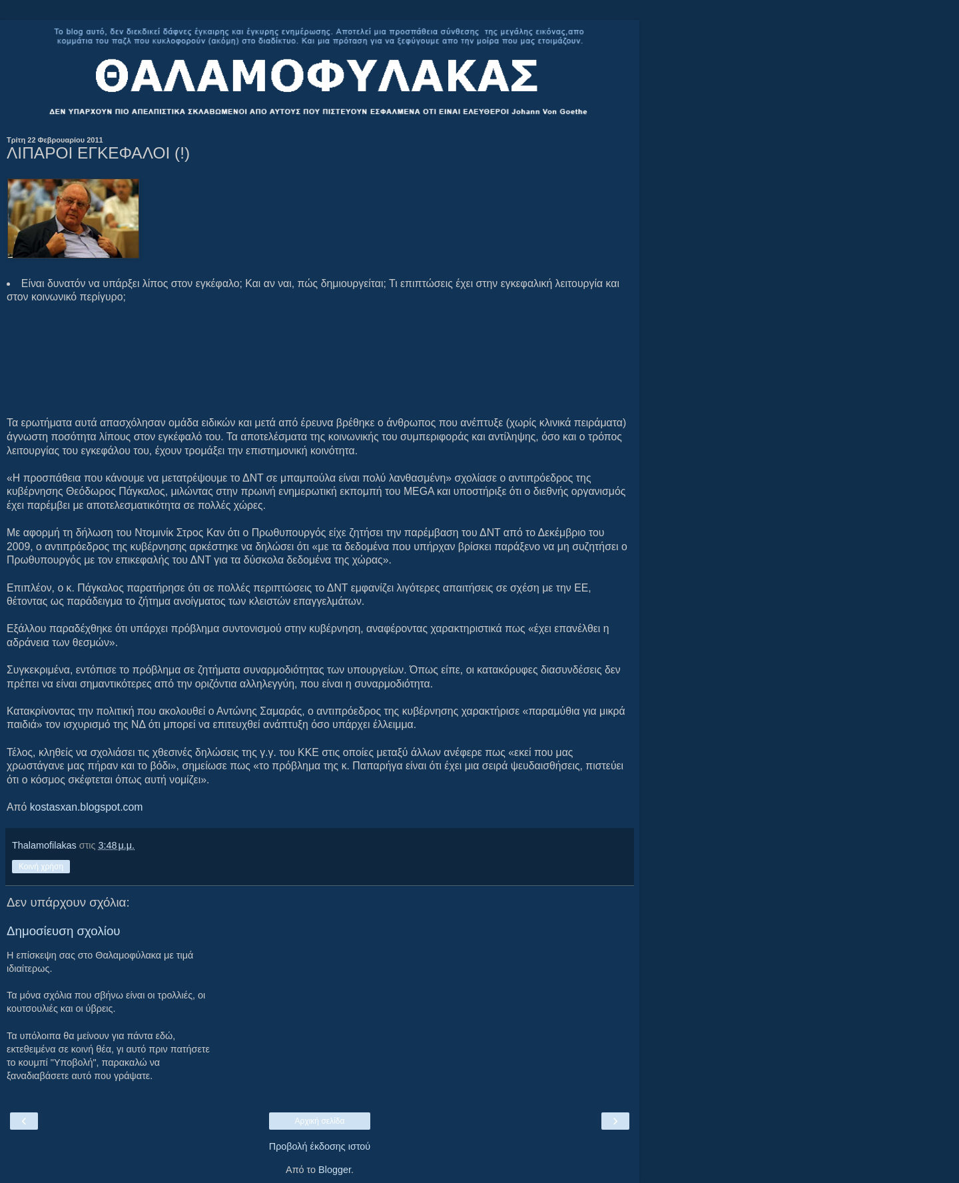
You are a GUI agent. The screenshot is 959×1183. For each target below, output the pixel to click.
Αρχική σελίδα (320, 1121)
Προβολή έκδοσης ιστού (320, 1146)
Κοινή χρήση (41, 866)
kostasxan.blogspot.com (86, 807)
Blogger (334, 1169)
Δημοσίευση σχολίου (64, 931)
